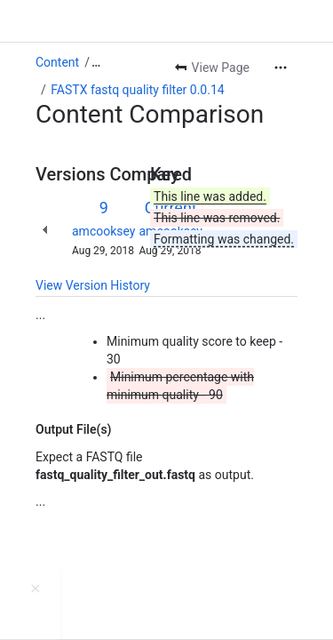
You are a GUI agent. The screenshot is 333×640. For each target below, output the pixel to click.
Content (57, 62)
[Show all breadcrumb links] (95, 62)
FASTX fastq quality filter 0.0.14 (137, 90)
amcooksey (103, 231)
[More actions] (280, 67)
